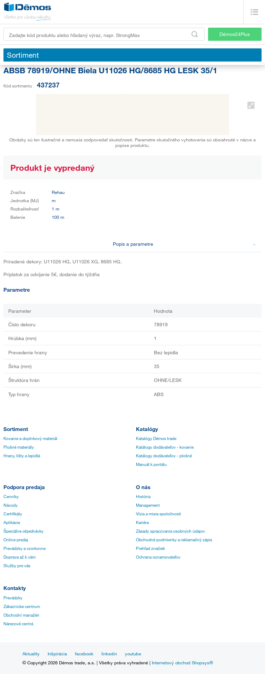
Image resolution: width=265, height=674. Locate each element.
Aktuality (31, 653)
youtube (133, 653)
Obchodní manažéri (21, 615)
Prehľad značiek (150, 548)
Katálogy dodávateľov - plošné (164, 455)
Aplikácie (11, 522)
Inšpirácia (57, 653)
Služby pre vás (16, 565)
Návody (10, 505)
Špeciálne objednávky (23, 531)
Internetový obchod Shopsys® (182, 662)
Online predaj (15, 539)
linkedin (109, 653)
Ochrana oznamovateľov (158, 557)
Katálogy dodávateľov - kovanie (165, 447)
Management (148, 505)
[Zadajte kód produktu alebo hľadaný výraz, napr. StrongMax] (104, 34)
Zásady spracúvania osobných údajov (170, 531)
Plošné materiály (18, 447)
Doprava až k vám (19, 557)
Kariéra (142, 522)
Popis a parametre (184, 244)
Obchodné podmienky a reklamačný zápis (174, 539)
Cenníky (11, 496)
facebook (84, 653)
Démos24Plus (234, 34)
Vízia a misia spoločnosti (158, 513)
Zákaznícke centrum (21, 606)
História (143, 496)
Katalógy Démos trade (156, 438)
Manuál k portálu (151, 464)
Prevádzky (12, 597)
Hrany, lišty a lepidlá (21, 455)
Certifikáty (12, 513)
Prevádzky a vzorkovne (24, 548)
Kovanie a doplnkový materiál (30, 438)
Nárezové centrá (18, 623)
